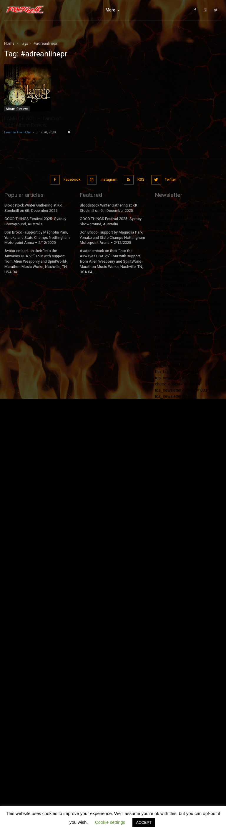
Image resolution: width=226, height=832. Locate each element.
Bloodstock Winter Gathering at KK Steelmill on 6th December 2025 (32, 206)
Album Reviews (17, 109)
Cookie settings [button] (110, 822)
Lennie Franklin (17, 132)
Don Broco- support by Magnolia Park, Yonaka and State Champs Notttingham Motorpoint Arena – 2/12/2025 (36, 233)
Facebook (72, 178)
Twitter (168, 178)
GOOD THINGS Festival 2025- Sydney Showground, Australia (34, 218)
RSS (140, 178)
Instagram (108, 178)
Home (9, 43)
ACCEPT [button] (144, 822)
